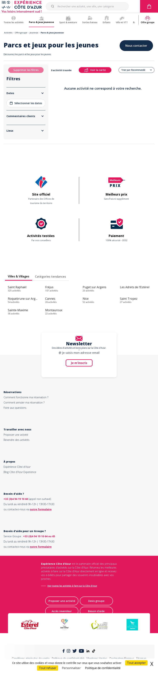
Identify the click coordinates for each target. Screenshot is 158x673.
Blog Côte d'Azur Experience (20, 472)
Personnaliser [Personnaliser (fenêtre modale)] (71, 668)
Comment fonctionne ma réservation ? (26, 397)
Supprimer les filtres (26, 70)
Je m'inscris (79, 363)
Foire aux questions (15, 407)
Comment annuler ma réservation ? (24, 402)
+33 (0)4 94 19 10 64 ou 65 (39, 536)
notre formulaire (41, 509)
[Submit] (53, 6)
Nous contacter (136, 46)
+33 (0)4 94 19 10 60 (16, 499)
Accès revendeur (62, 611)
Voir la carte (95, 70)
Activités (8, 32)
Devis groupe (96, 601)
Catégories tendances (50, 277)
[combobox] (87, 6)
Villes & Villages (18, 276)
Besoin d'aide (96, 611)
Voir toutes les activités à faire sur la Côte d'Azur (72, 585)
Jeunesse (34, 32)
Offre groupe (21, 32)
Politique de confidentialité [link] (103, 668)
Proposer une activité (16, 434)
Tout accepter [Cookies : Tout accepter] (136, 663)
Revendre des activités (16, 440)
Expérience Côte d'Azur (17, 466)
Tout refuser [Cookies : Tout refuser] (47, 668)
